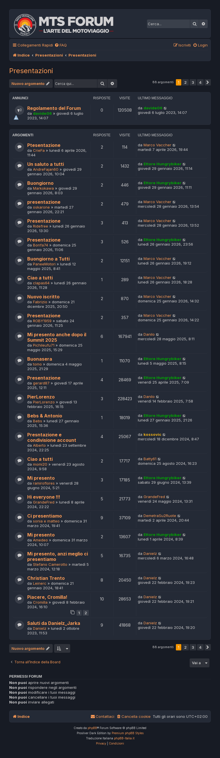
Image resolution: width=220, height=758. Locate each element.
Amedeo (40, 540)
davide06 (42, 113)
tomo (37, 364)
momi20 (40, 464)
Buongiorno (40, 183)
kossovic (152, 434)
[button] (208, 82)
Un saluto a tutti (45, 164)
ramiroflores (44, 483)
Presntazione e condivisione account (51, 437)
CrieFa (39, 150)
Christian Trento (46, 578)
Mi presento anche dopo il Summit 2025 (56, 337)
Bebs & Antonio (44, 416)
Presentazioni (31, 71)
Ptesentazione (43, 145)
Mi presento (41, 478)
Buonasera (39, 359)
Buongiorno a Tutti (48, 259)
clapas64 (41, 283)
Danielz (150, 553)
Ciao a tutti (40, 278)
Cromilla (40, 602)
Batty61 (150, 458)
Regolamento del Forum (54, 108)
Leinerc (39, 583)
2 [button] (185, 82)
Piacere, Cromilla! (47, 597)
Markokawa (43, 188)
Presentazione (43, 221)
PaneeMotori (44, 264)
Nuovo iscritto (43, 297)
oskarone (41, 207)
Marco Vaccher (157, 145)
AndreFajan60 (45, 169)
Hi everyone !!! (43, 497)
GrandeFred (43, 502)
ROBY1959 (42, 320)
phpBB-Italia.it (124, 738)
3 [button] (193, 82)
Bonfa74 (40, 245)
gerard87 (41, 383)
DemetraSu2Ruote (160, 515)
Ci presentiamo (44, 516)
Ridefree (40, 226)
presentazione (43, 202)
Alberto (39, 445)
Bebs (37, 421)
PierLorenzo (41, 397)
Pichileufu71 (43, 345)
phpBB (92, 728)
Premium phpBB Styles (128, 733)
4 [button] (200, 82)
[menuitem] (60, 45)
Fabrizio (40, 302)
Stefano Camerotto (50, 564)
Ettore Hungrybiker (162, 164)
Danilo (149, 334)
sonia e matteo (46, 521)
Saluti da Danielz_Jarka (53, 623)
